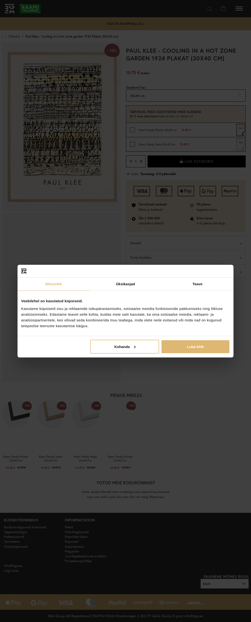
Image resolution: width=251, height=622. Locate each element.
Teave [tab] (197, 284)
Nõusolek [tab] (53, 284)
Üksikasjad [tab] (125, 284)
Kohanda (125, 346)
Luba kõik (195, 346)
